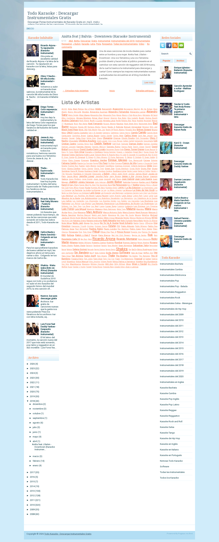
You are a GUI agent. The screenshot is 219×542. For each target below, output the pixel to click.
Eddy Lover (89, 155)
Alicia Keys (137, 115)
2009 (32, 509)
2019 (32, 396)
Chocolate (73, 141)
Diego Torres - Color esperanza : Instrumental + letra (49, 111)
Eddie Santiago (77, 155)
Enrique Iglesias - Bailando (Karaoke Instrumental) (183, 70)
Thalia (111, 255)
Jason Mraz (72, 176)
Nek (118, 220)
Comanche (138, 141)
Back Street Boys (131, 124)
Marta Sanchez (69, 215)
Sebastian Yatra (141, 245)
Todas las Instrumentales (125, 44)
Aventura (68, 123)
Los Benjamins (127, 198)
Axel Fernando (95, 123)
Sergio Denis (110, 249)
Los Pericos (75, 204)
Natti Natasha (109, 220)
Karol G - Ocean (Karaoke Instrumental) (181, 145)
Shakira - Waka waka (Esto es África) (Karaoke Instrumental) (49, 269)
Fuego (82, 166)
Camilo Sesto (152, 133)
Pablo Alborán (127, 226)
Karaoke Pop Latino (169, 404)
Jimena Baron (142, 176)
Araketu (140, 121)
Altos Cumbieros (68, 118)
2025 (32, 368)
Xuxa (70, 267)
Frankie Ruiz (73, 166)
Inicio (30, 28)
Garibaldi (101, 166)
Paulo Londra (110, 229)
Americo (114, 118)
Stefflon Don (148, 253)
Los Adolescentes (89, 198)
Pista (98, 44)
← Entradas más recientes (75, 90)
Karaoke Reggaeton (170, 416)
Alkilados (146, 115)
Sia (130, 249)
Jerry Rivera (115, 176)
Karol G (65, 185)
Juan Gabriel (128, 179)
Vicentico (71, 261)
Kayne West (84, 185)
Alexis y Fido (127, 115)
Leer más (148, 82)
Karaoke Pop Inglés (169, 399)
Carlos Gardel (106, 136)
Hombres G (78, 174)
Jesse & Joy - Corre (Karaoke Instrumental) (48, 140)
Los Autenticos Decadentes (109, 198)
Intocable (88, 174)
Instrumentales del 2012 (171, 331)
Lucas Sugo (111, 206)
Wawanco (86, 264)
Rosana (153, 242)
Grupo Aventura (121, 169)
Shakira (122, 249)
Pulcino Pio (146, 232)
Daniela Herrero (83, 147)
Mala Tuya (121, 209)
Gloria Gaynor (87, 169)
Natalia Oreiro (79, 220)
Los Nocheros (146, 201)
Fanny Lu (81, 163)
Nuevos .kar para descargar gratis (49, 297)
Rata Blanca (104, 235)
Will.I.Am (109, 264)
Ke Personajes (120, 185)
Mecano (138, 215)
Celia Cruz (81, 138)
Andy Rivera (84, 121)
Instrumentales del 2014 (171, 342)
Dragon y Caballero (124, 152)
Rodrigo (110, 242)
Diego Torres (130, 149)
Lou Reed (95, 206)
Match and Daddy (99, 215)
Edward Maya (100, 155)
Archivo (180, 61)
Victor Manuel (82, 261)
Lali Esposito (106, 193)
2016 (32, 477)
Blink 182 (83, 129)
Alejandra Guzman (99, 112)
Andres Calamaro (70, 120)
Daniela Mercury (99, 147)
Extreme (154, 160)
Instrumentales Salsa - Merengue (176, 303)
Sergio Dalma (99, 249)
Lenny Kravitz (115, 196)
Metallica (145, 215)
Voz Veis (65, 264)
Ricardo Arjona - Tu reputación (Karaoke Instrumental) (48, 49)
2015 (32, 481)
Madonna (90, 209)
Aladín (64, 112)
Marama (82, 212)
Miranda (119, 218)
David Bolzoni (73, 149)
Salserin (89, 245)
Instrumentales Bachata (171, 264)
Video (141, 44)
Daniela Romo (113, 147)
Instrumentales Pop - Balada (174, 286)
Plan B (113, 232)
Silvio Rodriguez (144, 249)
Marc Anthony (94, 212)
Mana (148, 209)
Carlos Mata (118, 136)
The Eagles (133, 256)
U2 (144, 259)
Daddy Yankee (102, 143)
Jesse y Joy (128, 176)
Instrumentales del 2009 (171, 314)
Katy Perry (74, 185)
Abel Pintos (78, 109)
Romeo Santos (130, 242)
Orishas (90, 226)
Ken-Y (129, 185)
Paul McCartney (81, 229)
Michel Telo (86, 218)
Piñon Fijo (105, 232)
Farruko (89, 163)
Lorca (145, 196)
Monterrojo (140, 218)
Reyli (90, 239)
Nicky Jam (78, 223)
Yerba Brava (97, 267)
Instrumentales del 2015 (171, 348)
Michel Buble (75, 218)
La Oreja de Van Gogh (143, 190)
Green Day (110, 168)
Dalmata (124, 144)
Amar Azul (97, 118)
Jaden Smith (122, 174)
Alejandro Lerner (138, 112)
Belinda (119, 127)
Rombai (118, 242)
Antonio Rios (126, 121)
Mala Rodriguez (109, 209)
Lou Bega (86, 206)
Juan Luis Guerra (143, 179)
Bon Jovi (101, 130)
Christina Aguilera (87, 141)
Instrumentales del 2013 (171, 337)
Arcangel (147, 121)
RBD (64, 235)
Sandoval (97, 245)
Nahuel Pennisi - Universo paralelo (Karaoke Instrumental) (182, 222)
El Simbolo (137, 157)
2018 (32, 401)
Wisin (128, 264)
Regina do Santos (139, 235)
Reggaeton (107, 44)
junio (35, 432)
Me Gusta (129, 215)
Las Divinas (152, 193)
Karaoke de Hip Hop (170, 438)
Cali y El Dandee (95, 133)
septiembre (38, 418)
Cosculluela (148, 141)
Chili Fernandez (142, 138)
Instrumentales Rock (170, 297)
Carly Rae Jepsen (145, 136)
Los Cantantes (79, 201)
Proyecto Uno (136, 232)
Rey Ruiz (84, 239)
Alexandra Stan (96, 115)
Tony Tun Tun (108, 259)
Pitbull (96, 231)
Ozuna (112, 226)
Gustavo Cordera (105, 171)
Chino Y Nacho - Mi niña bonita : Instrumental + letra (48, 80)
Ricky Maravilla (144, 239)
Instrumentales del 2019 (171, 371)
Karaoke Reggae (168, 410)
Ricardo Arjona (103, 239)
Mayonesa (112, 215)
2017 (32, 472)
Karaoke (85, 44)
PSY (118, 226)
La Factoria (77, 190)
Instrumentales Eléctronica (173, 275)
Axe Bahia (83, 124)
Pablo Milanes (141, 226)
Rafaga (70, 235)
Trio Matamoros (127, 259)
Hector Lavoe (132, 171)
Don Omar (79, 152)
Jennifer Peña (101, 176)
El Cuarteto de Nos (143, 155)
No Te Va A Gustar (109, 223)
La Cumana (66, 190)
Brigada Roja (130, 130)
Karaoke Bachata (168, 387)
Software (124, 252)
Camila (134, 132)
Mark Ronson (142, 212)
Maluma (131, 209)
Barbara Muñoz (94, 127)
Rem (155, 235)
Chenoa (116, 138)
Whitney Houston (97, 264)
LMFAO (121, 187)
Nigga (86, 223)
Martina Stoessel (84, 215)
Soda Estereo (100, 253)
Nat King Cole (67, 221)
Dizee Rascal (150, 149)
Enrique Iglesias (117, 160)
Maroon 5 (153, 212)
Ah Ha (143, 109)
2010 (32, 505)
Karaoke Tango (167, 432)
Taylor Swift (90, 256)
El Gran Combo (68, 157)
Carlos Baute (93, 135)
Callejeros (115, 133)
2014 (32, 486)
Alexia (118, 115)
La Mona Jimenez (114, 190)
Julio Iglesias (100, 182)
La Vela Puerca (72, 193)
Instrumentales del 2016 (171, 354)
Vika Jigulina (94, 262)
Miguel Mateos (98, 218)
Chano (99, 138)
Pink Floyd (87, 232)
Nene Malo (138, 220)
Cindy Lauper (102, 141)
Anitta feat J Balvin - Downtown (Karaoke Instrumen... (43, 447)
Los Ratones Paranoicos (103, 203)
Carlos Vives (130, 135)
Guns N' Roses (77, 171)
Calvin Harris (125, 133)
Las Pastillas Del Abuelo (84, 196)
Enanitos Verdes (98, 160)
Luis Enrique (139, 206)
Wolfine (64, 267)
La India (87, 190)
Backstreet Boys (145, 124)
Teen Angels (102, 256)
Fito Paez (103, 163)
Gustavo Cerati (91, 171)
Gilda (149, 165)
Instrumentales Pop (169, 280)
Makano (99, 209)
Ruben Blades (67, 245)
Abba (70, 109)
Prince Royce (123, 232)
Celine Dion (91, 138)
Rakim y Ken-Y (82, 235)
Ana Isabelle (132, 118)
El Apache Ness (113, 155)
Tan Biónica (77, 256)
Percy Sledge (147, 229)
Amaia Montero (83, 118)
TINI (155, 252)
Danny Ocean (138, 147)
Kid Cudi (65, 188)
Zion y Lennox (131, 267)
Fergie (95, 163)
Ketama (142, 185)
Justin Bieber (114, 182)
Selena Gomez (80, 249)
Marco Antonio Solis (112, 212)
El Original (80, 157)
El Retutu (128, 157)
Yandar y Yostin (79, 267)
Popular (166, 61)
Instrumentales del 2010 (171, 320)
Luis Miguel (80, 209)
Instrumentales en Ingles (172, 382)
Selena (69, 249)
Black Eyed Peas (70, 129)
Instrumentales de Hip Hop (173, 309)
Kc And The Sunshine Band (100, 185)
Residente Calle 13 (71, 239)
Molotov (126, 218)
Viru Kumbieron (150, 261)
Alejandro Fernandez (118, 112)
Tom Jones (88, 259)
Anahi (141, 118)
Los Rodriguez (147, 203)
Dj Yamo (70, 152)
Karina (154, 182)
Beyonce (145, 127)
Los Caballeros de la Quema (146, 198)
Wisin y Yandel (139, 264)
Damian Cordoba (150, 144)
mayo (35, 436)
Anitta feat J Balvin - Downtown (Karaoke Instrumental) (106, 36)
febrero (36, 461)
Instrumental (104, 41)
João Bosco (116, 179)
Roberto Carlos (99, 242)
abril (35, 441)
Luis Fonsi (68, 209)
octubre (36, 413)
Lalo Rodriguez (118, 193)
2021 (32, 387)
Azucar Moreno (109, 124)
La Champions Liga (149, 188)
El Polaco (89, 157)
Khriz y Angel (151, 185)
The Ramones (144, 256)
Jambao (131, 174)
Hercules (69, 174)
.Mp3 (70, 41)
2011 (32, 500)
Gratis (94, 41)
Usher (148, 259)
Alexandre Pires (109, 115)
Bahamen (73, 127)
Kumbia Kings (111, 188)
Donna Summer (110, 152)
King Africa (74, 188)
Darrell (148, 147)
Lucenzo (120, 206)
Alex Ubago (84, 115)
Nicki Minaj (67, 223)
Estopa (147, 160)
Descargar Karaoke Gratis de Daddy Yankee (183, 164)
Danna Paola (126, 147)
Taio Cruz (66, 256)
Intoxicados (96, 174)
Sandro (104, 245)
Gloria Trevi (99, 169)
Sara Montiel (113, 245)
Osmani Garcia (101, 226)
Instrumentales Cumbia (171, 269)
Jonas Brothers (75, 179)
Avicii (76, 124)
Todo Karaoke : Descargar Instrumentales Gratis (52, 15)
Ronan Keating (143, 243)
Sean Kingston (125, 245)
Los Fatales (122, 201)
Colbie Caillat (128, 141)
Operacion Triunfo (78, 226)
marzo (36, 456)
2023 (32, 378)
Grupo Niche (135, 169)
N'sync (148, 218)
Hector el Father (144, 171)
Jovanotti (107, 179)
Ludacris (129, 206)
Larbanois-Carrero (131, 193)
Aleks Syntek (73, 115)
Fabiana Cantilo (69, 163)
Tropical (138, 258)
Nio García (94, 223)
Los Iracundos (134, 201)
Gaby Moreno (91, 166)
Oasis (141, 223)
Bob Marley (93, 130)
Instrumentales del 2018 (122, 41)
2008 (32, 514)
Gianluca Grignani (122, 166)
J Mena (114, 174)
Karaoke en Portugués (171, 455)
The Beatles (122, 256)
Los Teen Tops (75, 206)
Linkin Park (138, 196)
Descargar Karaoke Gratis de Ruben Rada (183, 127)
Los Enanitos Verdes (108, 201)
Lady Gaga (94, 193)
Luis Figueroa (151, 206)
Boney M (109, 130)
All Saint (154, 115)
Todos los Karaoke (169, 477)
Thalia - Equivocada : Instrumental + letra (47, 172)
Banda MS (82, 127)
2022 (32, 382)
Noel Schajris (126, 223)
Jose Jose (98, 179)
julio (35, 427)
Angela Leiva (109, 120)
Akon (155, 109)
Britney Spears (144, 129)
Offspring (149, 223)
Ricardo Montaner (126, 239)
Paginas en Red (185, 534)
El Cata (123, 155)
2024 (32, 373)
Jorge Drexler (87, 179)
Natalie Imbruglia (94, 220)
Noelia (136, 223)
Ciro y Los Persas (115, 141)
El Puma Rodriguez (116, 157)
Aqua (134, 121)
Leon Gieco (127, 195)
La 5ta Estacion (133, 187)
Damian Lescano (69, 147)
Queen (154, 232)
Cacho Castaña (80, 133)
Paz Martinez (123, 229)
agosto (36, 422)
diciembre (38, 404)
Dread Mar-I (138, 152)
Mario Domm (129, 212)
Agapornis (118, 109)
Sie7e (134, 249)
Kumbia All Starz (98, 188)
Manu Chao (72, 212)
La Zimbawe (84, 193)
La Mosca (127, 190)
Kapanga (134, 182)
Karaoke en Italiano (169, 449)
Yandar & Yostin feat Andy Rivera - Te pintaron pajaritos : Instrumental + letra (182, 110)
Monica (133, 218)
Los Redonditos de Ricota (127, 203)
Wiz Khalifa (152, 264)
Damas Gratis (136, 143)
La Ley (103, 190)
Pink (80, 232)
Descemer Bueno (113, 149)
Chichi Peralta (128, 138)
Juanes (73, 182)
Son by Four (137, 253)
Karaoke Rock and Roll (171, 421)
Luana (102, 206)
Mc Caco (120, 215)
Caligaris (106, 133)
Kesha (136, 185)
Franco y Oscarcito (144, 163)
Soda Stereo (112, 252)
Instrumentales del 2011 (171, 325)
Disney (141, 149)
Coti (155, 141)
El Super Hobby (148, 157)
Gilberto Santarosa (138, 166)
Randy (94, 235)
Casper (72, 138)
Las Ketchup (67, 195)
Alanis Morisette (74, 112)
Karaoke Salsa (167, 427)
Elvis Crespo (74, 160)
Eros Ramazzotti (136, 160)
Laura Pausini (101, 195)
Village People (106, 262)
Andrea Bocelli (151, 118)
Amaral (107, 118)
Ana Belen (122, 118)
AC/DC (64, 109)
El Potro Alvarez (100, 157)
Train (117, 259)
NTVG (154, 217)
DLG (91, 144)
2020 (32, 391)
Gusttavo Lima (119, 171)
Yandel (89, 267)
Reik (150, 235)
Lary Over (143, 193)
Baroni (104, 127)
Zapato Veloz (119, 267)
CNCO (70, 132)
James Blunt (141, 174)
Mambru (140, 209)
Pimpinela (73, 232)
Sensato (90, 249)
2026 (32, 364)
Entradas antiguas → (146, 90)
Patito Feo (152, 226)
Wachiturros (75, 264)
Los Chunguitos (91, 201)
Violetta (139, 261)
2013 (32, 491)
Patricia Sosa (68, 229)
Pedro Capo (135, 229)
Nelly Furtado (127, 220)
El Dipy (154, 155)
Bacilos (120, 123)
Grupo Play (146, 168)
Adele (98, 109)
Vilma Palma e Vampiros (123, 261)
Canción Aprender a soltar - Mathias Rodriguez (183, 88)
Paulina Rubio (96, 229)
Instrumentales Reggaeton (173, 292)
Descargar (85, 41)
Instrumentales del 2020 (171, 376)
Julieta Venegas (86, 182)
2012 (32, 495)
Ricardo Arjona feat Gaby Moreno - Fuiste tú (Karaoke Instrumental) (49, 204)
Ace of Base (89, 109)
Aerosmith (107, 109)
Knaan (82, 188)
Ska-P (91, 253)
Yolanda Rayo (108, 267)
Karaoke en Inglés (169, 444)
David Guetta (86, 149)
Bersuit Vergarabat (132, 127)
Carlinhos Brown (79, 136)
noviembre (38, 408)
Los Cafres (67, 201)
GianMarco (109, 166)
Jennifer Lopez (86, 176)
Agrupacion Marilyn (132, 109)
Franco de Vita (129, 163)
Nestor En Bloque (150, 221)
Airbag (149, 109)
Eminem (85, 160)
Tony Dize (97, 259)
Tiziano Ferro (77, 259)
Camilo (142, 132)
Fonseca (118, 163)
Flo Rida (111, 163)
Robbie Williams (85, 243)
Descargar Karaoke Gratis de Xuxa (183, 239)
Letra (92, 44)
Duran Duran (149, 152)
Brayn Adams (119, 130)
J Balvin (77, 44)
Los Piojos (86, 203)
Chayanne (107, 138)
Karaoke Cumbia (168, 393)
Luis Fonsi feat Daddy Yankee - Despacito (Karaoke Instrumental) (48, 329)
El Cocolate (131, 155)
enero (35, 465)
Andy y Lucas (96, 120)
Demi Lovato (99, 149)
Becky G (111, 127)
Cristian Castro (69, 143)
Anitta (77, 41)
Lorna (151, 196)
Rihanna (74, 242)
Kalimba (127, 182)
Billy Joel (153, 127)
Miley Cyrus (109, 218)
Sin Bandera (81, 252)
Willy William (119, 264)
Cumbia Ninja (83, 144)
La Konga (95, 190)
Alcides (85, 112)
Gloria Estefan (74, 168)
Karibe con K (145, 182)
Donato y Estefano (94, 152)
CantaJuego (66, 136)
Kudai (88, 187)
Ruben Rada (79, 245)
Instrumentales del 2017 (171, 359)
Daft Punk (116, 144)
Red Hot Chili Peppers (121, 235)
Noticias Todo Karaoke (171, 461)
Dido (122, 149)
